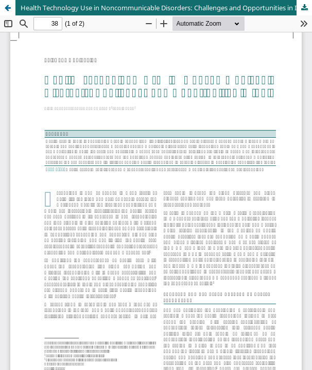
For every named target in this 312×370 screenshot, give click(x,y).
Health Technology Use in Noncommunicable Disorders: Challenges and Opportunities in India (165, 7)
